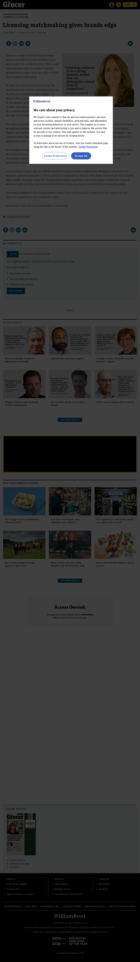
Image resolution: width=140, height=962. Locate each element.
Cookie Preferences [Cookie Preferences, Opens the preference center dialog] (55, 156)
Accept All (81, 156)
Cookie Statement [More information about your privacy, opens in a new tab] (88, 146)
